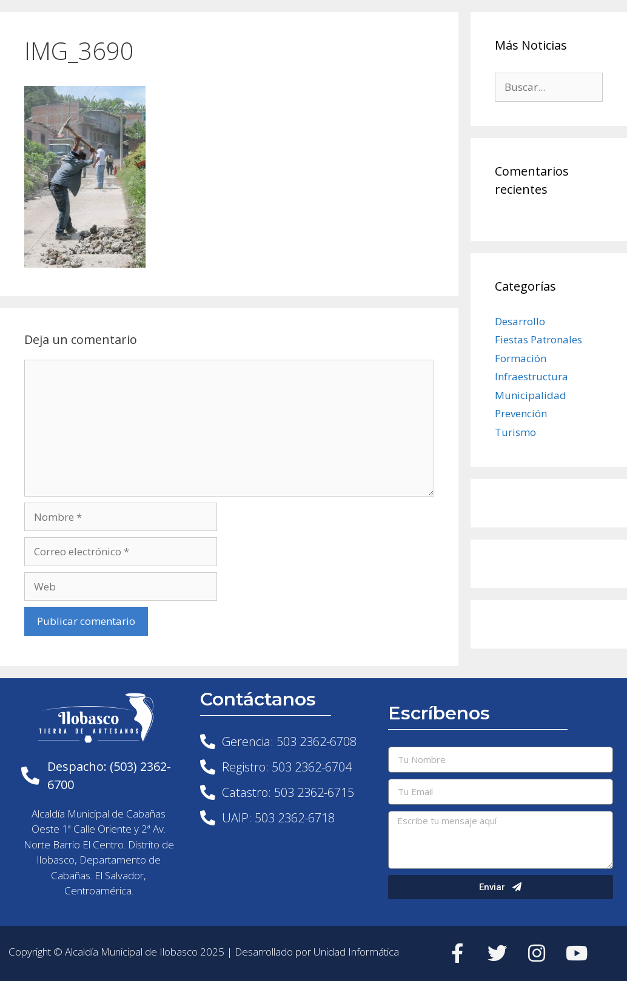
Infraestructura (531, 376)
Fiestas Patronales (538, 339)
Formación (520, 358)
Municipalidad (530, 395)
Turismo (515, 432)
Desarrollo (520, 321)
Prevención (521, 413)
